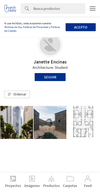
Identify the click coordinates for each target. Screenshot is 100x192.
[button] (17, 94)
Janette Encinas (50, 62)
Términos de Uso (13, 27)
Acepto (80, 27)
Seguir (50, 77)
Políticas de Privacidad (35, 27)
